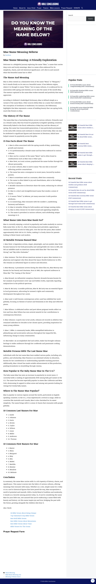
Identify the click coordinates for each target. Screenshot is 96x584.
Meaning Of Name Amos (13, 577)
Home (15, 8)
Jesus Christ (31, 8)
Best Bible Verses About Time (21, 524)
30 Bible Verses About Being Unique (23, 513)
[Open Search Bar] (82, 8)
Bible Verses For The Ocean (20, 526)
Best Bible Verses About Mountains (23, 521)
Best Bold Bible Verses (18, 518)
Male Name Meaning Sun (13, 575)
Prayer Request (66, 8)
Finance (45, 8)
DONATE (77, 8)
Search (70, 15)
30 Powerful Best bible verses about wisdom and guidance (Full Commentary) (80, 184)
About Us (22, 8)
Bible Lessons (55, 8)
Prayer (39, 8)
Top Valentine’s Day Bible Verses (22, 516)
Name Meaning (10, 573)
